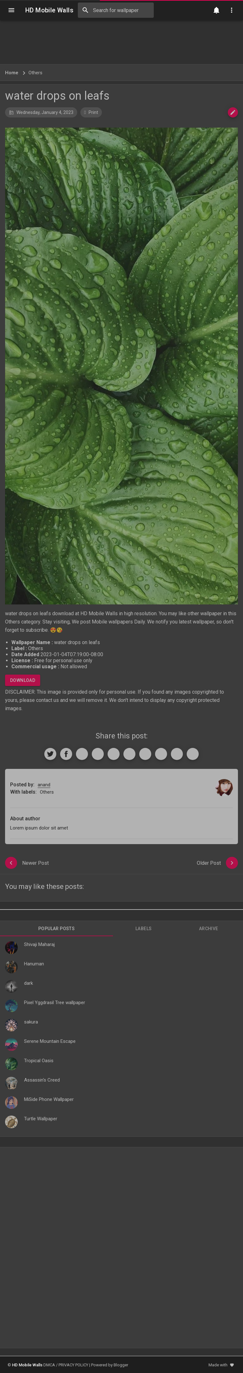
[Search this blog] (116, 10)
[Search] (85, 10)
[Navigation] (11, 10)
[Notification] (216, 10)
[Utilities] (231, 10)
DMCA (49, 1365)
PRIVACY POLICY (73, 1365)
